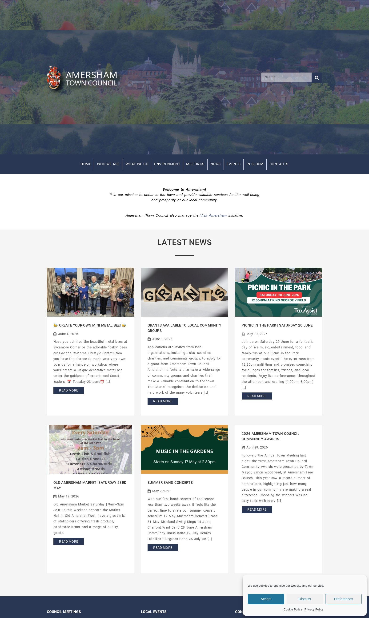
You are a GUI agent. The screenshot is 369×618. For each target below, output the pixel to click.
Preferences (343, 599)
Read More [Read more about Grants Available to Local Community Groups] (162, 401)
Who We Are (108, 164)
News (215, 164)
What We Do (137, 164)
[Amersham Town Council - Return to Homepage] (84, 77)
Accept (266, 599)
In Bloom (255, 164)
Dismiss (305, 599)
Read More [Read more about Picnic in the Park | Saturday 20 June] (256, 396)
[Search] (286, 77)
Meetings (195, 164)
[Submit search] (317, 78)
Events (234, 164)
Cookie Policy (293, 609)
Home (85, 164)
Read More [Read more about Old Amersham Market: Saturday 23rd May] (68, 541)
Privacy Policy (314, 609)
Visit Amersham (213, 215)
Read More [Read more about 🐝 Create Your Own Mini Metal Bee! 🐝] (68, 390)
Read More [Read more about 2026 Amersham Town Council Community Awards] (256, 509)
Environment (167, 164)
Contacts (279, 164)
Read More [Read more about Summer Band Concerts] (162, 547)
